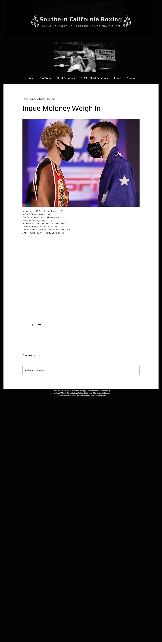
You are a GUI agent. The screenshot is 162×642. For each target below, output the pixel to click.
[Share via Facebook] (23, 324)
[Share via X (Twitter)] (31, 324)
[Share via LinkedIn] (39, 324)
